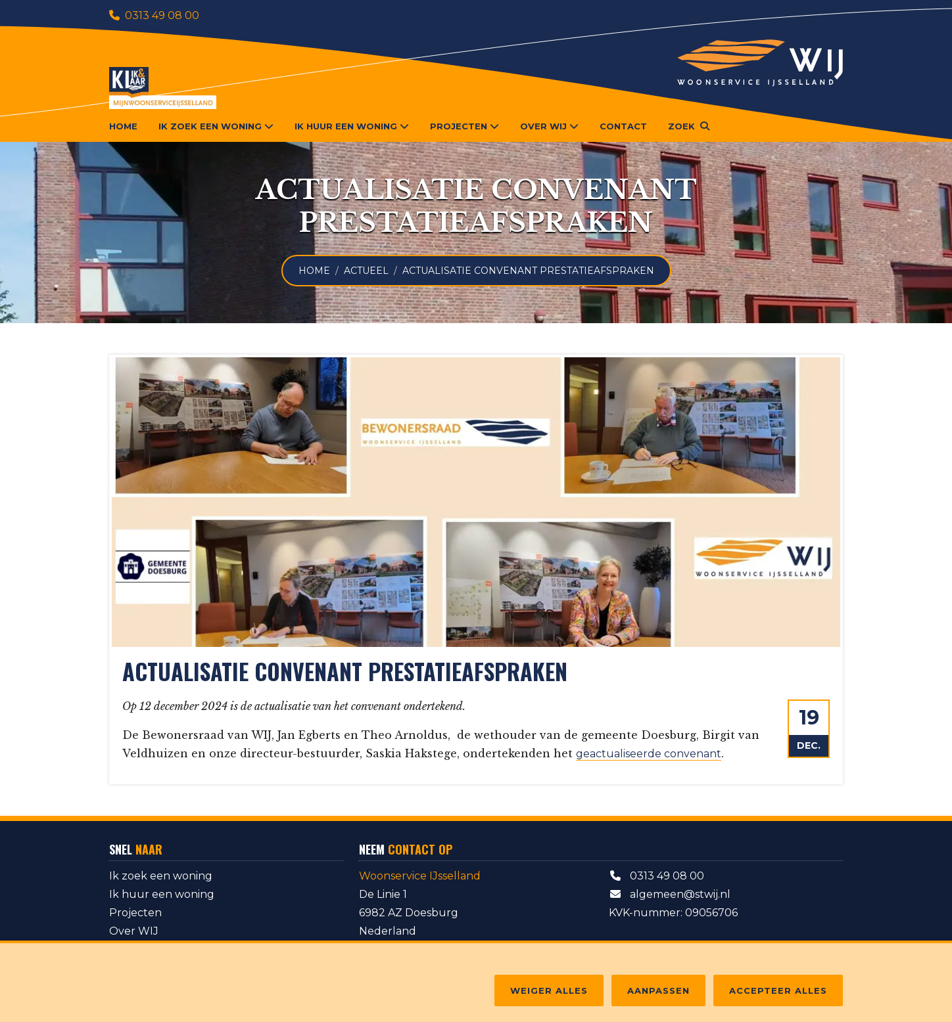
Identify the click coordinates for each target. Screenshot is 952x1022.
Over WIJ (133, 931)
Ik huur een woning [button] (352, 126)
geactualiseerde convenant (648, 753)
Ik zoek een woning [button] (216, 126)
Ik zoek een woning (160, 876)
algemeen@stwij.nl (669, 894)
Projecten (135, 912)
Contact (623, 126)
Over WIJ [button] (549, 126)
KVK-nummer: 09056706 (673, 912)
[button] (689, 126)
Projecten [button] (464, 126)
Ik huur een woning (161, 894)
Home (123, 126)
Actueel (366, 271)
